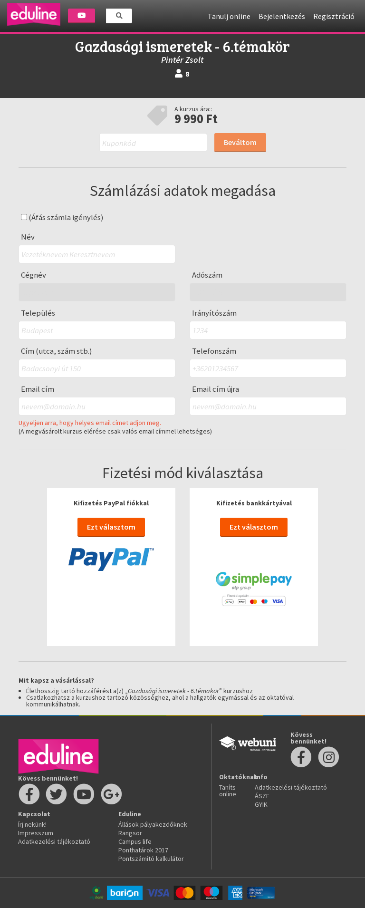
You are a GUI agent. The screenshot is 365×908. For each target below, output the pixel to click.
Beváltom (240, 142)
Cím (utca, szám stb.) (56, 351)
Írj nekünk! (32, 824)
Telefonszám (214, 351)
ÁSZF (262, 796)
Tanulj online (229, 16)
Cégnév (33, 275)
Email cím (37, 389)
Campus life (135, 841)
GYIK (261, 804)
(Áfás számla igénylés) (62, 217)
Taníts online (227, 790)
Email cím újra (215, 389)
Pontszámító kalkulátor (151, 858)
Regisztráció (334, 16)
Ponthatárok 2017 (143, 850)
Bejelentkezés (282, 16)
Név (28, 237)
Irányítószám (214, 313)
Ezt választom (111, 526)
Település (38, 313)
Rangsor (130, 833)
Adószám (207, 275)
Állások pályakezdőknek (152, 824)
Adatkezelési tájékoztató (54, 841)
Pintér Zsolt (182, 59)
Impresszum (35, 833)
